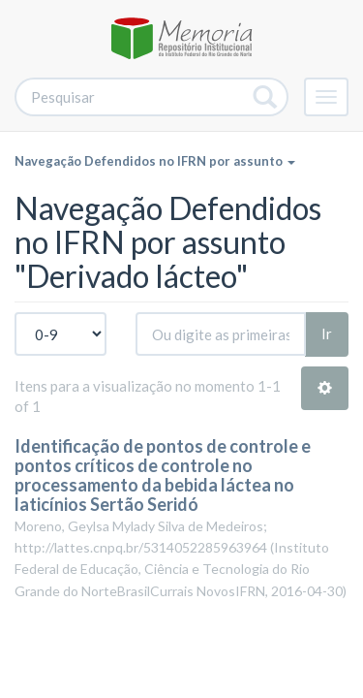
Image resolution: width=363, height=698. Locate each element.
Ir (326, 333)
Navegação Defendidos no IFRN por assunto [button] (155, 161)
